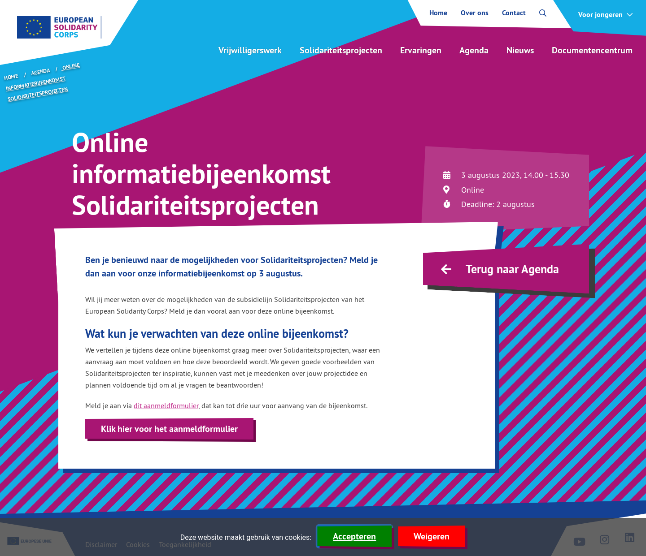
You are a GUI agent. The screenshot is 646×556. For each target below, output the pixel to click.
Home (438, 13)
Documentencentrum (592, 50)
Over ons (475, 13)
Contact (514, 13)
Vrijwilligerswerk (250, 50)
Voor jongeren (600, 15)
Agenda (474, 50)
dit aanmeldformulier (166, 405)
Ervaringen (420, 50)
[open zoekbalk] (542, 13)
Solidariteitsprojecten (341, 50)
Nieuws (520, 50)
